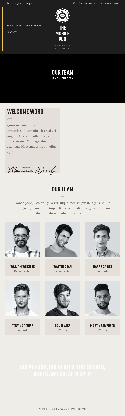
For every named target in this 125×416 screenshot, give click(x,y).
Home (55, 78)
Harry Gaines (102, 266)
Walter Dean (62, 266)
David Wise (62, 326)
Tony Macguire (22, 326)
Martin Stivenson (102, 326)
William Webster (22, 266)
